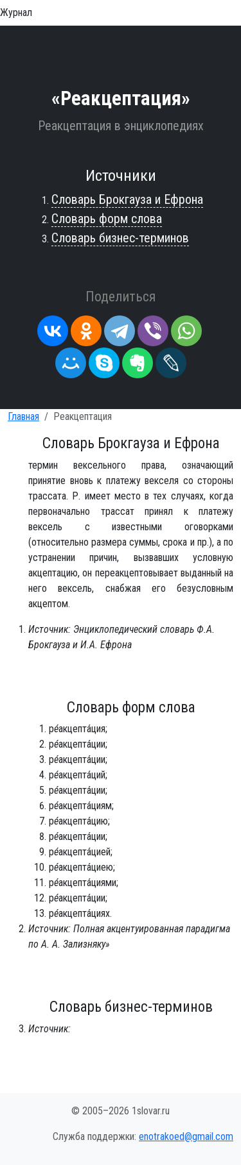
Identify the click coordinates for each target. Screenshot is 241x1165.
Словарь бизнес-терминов (120, 238)
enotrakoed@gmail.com (186, 1136)
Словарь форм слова (106, 218)
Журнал (16, 12)
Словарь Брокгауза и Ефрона (127, 199)
